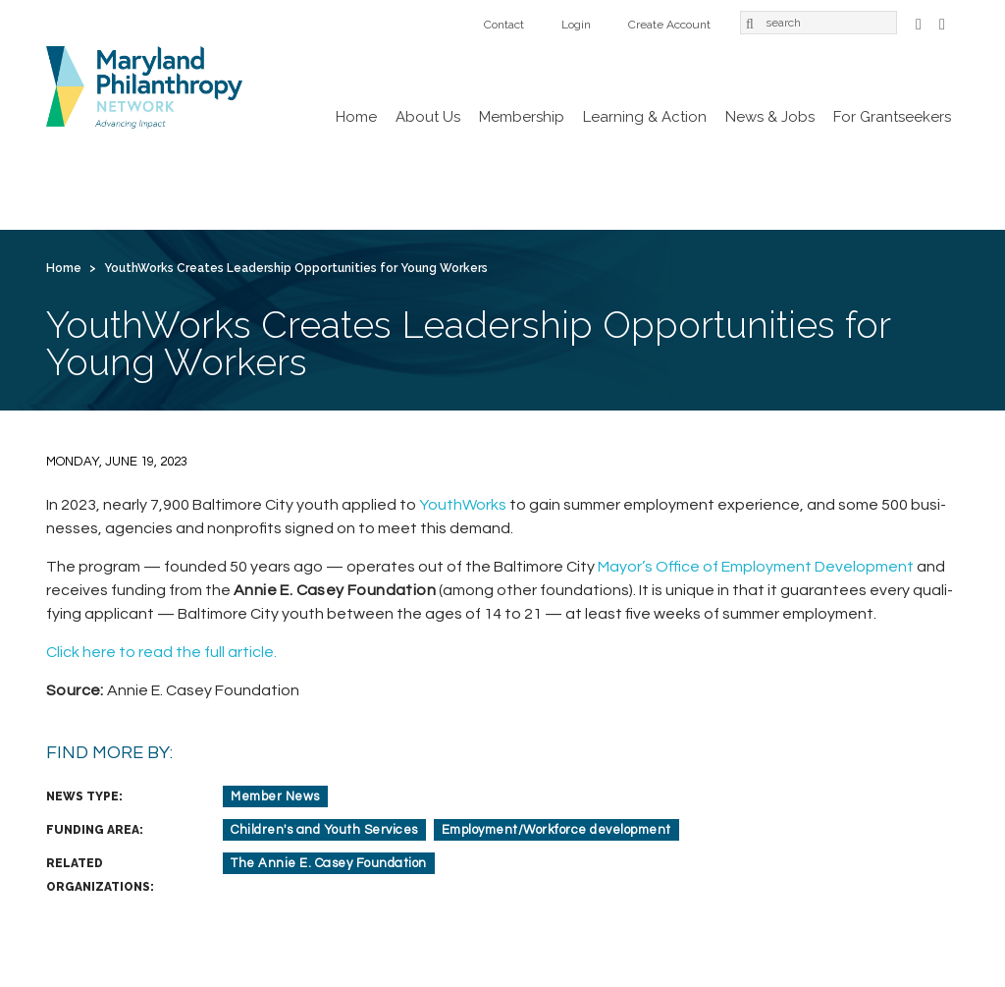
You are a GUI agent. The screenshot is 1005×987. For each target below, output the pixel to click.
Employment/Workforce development (556, 830)
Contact (504, 24)
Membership (521, 117)
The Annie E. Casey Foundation (329, 863)
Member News (275, 796)
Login (576, 24)
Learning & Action (645, 117)
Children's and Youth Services (324, 830)
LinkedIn (942, 22)
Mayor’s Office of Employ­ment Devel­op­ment (756, 567)
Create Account (669, 24)
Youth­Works (462, 505)
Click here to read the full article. (161, 652)
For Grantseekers (892, 117)
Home (356, 117)
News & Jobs (770, 117)
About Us (428, 117)
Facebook (918, 22)
